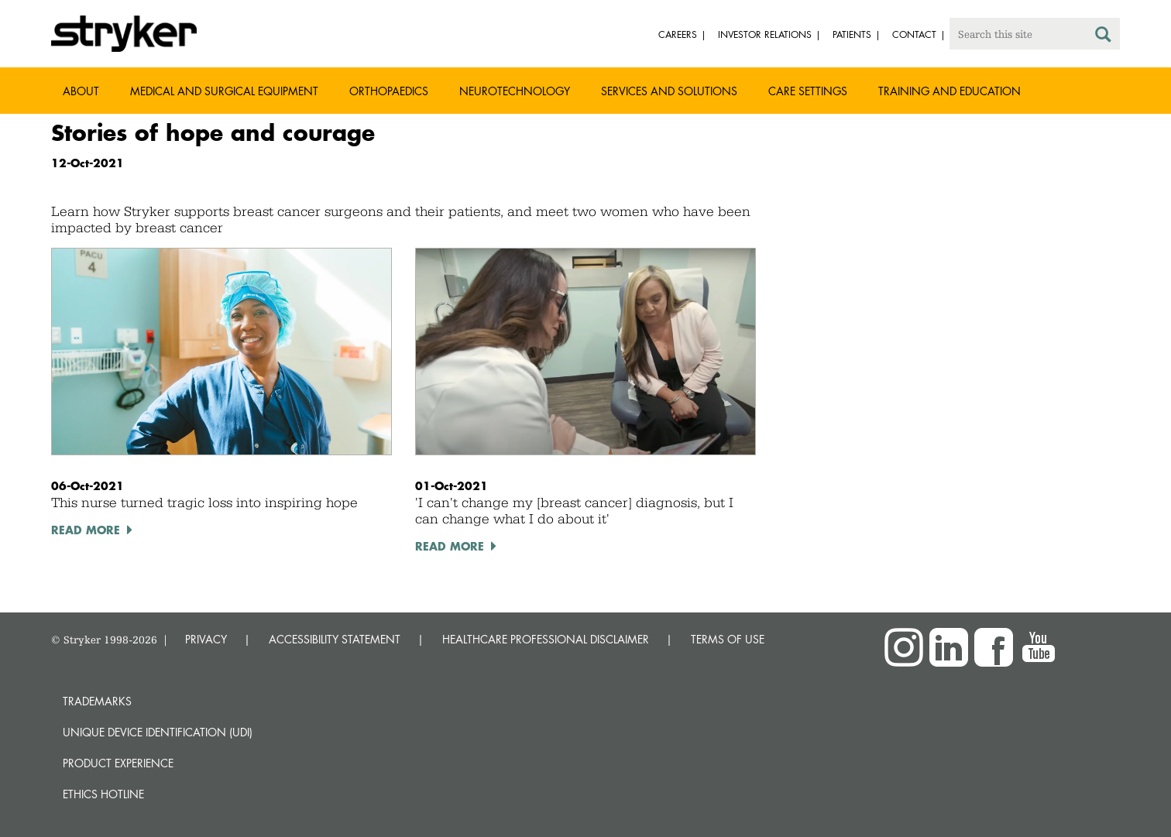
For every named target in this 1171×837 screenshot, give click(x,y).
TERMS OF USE (727, 639)
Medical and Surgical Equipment (224, 91)
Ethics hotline (103, 794)
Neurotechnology (514, 91)
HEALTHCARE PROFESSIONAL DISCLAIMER (545, 639)
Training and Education (949, 91)
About (81, 91)
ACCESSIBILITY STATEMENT (334, 639)
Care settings (807, 91)
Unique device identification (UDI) (157, 732)
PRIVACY (206, 639)
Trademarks (97, 701)
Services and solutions (669, 91)
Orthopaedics (388, 91)
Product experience (118, 763)
